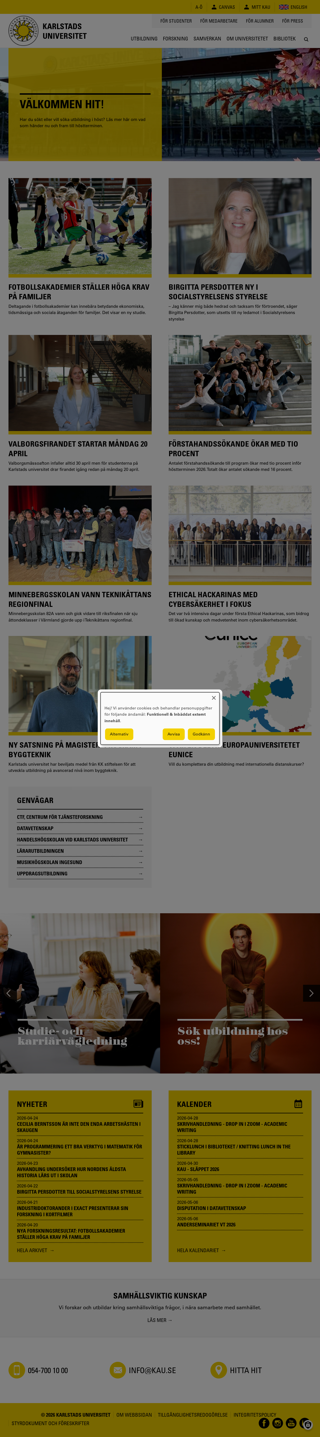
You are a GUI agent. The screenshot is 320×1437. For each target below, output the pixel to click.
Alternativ (119, 734)
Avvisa (173, 734)
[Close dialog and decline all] (213, 695)
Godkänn (201, 734)
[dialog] (160, 718)
